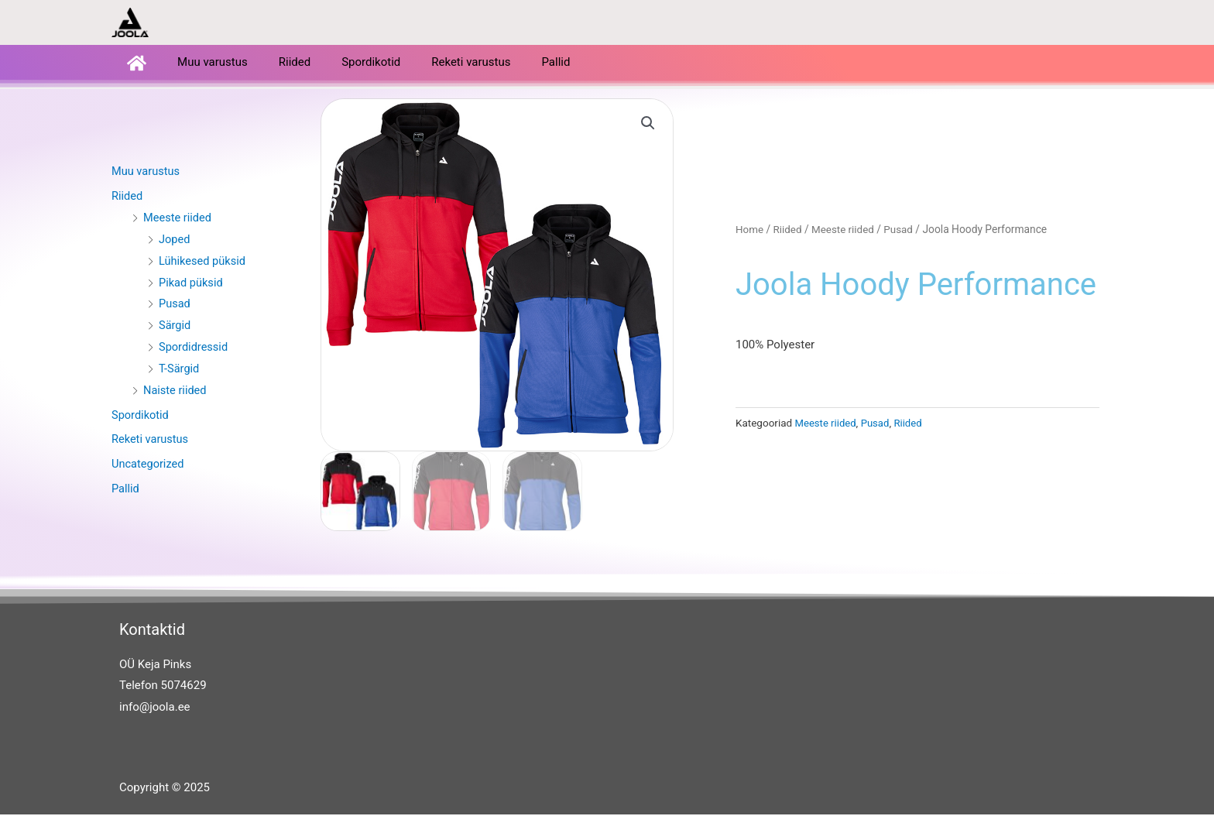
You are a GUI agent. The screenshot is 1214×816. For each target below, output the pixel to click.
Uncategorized (148, 465)
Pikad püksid (192, 284)
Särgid (175, 327)
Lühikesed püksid (203, 262)
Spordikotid (370, 63)
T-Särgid (180, 370)
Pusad (175, 305)
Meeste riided (178, 219)
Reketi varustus (470, 63)
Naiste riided (175, 392)
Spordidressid (194, 348)
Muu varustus (212, 63)
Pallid (555, 63)
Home (750, 231)
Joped (175, 241)
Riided (294, 63)
